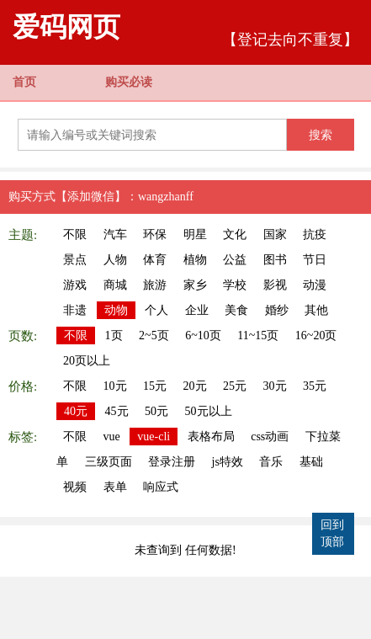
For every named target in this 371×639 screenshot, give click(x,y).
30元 (275, 386)
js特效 (227, 461)
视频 (75, 487)
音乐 (271, 461)
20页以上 (86, 360)
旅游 (155, 285)
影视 (275, 285)
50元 (156, 411)
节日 (314, 259)
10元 (115, 386)
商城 (115, 285)
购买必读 (128, 82)
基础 (311, 461)
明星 (195, 234)
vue (111, 436)
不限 (75, 234)
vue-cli (153, 436)
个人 (156, 310)
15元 (155, 386)
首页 (24, 82)
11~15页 (257, 335)
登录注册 (171, 461)
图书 (275, 259)
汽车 (115, 234)
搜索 (320, 134)
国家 (275, 234)
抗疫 (314, 234)
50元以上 (208, 411)
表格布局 (211, 436)
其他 (316, 310)
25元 (234, 386)
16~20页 (316, 335)
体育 (155, 259)
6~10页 (203, 335)
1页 (114, 335)
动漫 (314, 285)
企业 (197, 310)
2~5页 (154, 335)
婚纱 (277, 310)
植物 (195, 259)
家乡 (195, 285)
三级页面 (108, 461)
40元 (75, 411)
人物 (115, 259)
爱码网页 (66, 27)
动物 (116, 310)
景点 (75, 259)
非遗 (75, 310)
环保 (155, 234)
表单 (115, 487)
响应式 (160, 487)
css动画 (270, 436)
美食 (236, 310)
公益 (234, 259)
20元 (195, 386)
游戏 (75, 285)
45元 (117, 411)
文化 (234, 234)
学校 (234, 285)
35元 (314, 386)
